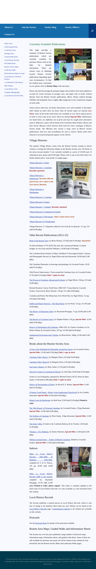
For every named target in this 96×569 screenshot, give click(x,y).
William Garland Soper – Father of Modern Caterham (49, 440)
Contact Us (9, 34)
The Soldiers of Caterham (39, 416)
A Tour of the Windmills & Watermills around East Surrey (51, 349)
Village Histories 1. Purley (39, 163)
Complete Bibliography (12, 92)
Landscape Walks (10, 70)
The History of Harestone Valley (41, 312)
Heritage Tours (9, 53)
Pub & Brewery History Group (14, 73)
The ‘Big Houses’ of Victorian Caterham (44, 408)
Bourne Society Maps (11, 67)
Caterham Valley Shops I (38, 357)
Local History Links (11, 89)
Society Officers (72, 27)
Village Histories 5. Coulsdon (40, 197)
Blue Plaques (8, 86)
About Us (8, 27)
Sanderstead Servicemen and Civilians (43, 335)
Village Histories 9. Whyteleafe (41, 217)
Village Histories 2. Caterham (40, 168)
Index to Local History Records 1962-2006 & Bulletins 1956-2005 (40, 457)
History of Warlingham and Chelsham (43, 327)
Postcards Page (41, 523)
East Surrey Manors (36, 367)
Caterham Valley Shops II (39, 362)
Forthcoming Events (11, 47)
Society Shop (50, 27)
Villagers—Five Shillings (38, 432)
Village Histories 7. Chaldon (40, 207)
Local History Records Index (13, 96)
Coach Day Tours (10, 50)
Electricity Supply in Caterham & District (45, 372)
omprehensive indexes (61, 509)
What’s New (8, 43)
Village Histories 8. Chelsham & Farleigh (44, 212)
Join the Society (29, 27)
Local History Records (38, 509)
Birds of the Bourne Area (38, 241)
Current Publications (11, 57)
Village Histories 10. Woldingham (42, 222)
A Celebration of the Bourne (13, 82)
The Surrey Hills (35, 424)
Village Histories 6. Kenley (39, 202)
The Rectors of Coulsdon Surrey (41, 319)
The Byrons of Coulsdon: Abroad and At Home (47, 280)
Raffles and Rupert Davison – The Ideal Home (46, 304)
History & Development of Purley (42, 385)
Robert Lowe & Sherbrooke (39, 400)
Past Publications (10, 63)
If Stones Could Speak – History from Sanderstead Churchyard (53, 392)
